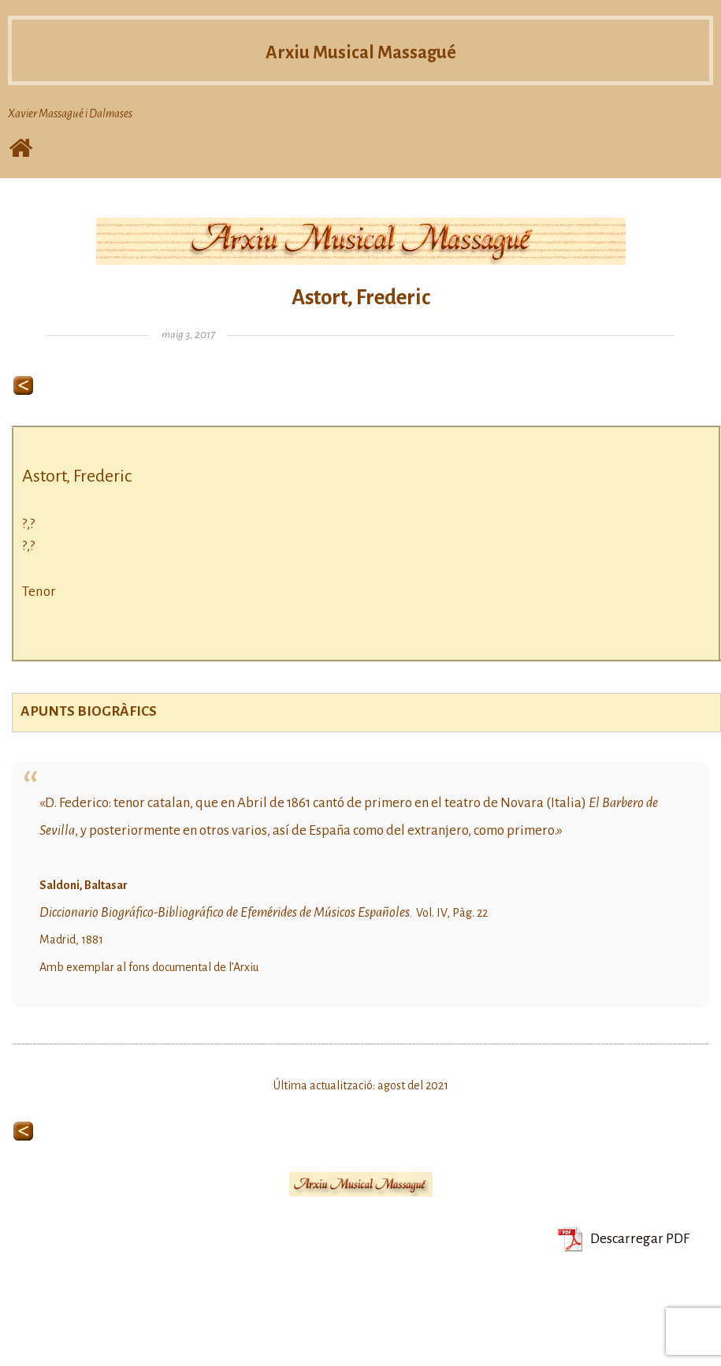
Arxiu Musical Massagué (360, 51)
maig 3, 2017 (188, 335)
